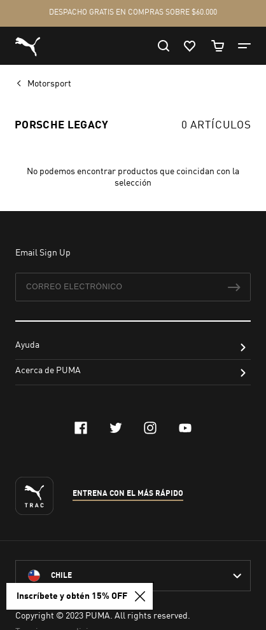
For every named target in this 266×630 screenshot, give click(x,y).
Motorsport (50, 83)
